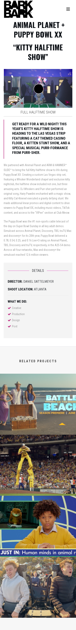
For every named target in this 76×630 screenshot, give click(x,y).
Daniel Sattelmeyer (38, 281)
